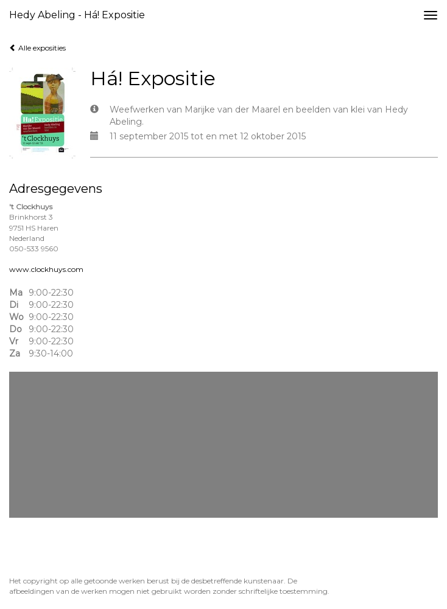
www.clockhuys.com (46, 269)
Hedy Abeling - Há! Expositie (77, 15)
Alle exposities (37, 47)
